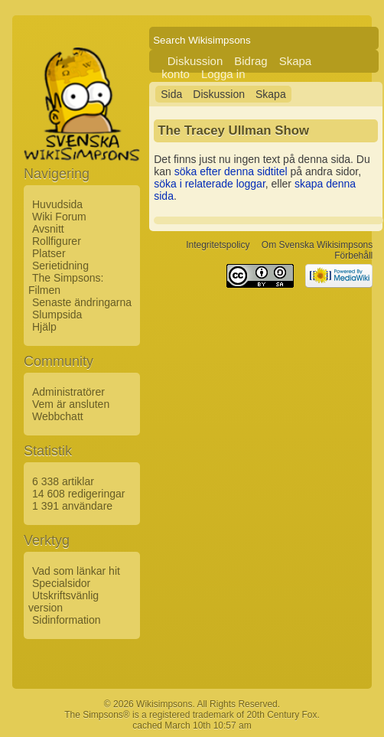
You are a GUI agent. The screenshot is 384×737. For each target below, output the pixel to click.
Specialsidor (61, 583)
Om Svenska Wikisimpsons (317, 245)
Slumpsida (57, 314)
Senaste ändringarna (82, 302)
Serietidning (60, 265)
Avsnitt (48, 229)
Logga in (223, 73)
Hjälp (44, 327)
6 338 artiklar (63, 481)
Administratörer (68, 392)
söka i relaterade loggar (209, 184)
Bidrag (250, 60)
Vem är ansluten (70, 404)
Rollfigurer (56, 241)
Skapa (270, 94)
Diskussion (195, 60)
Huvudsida (57, 204)
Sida (171, 94)
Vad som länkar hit (76, 571)
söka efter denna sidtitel (231, 171)
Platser (49, 253)
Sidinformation (66, 620)
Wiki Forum (59, 216)
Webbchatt (57, 416)
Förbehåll (353, 255)
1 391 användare (72, 506)
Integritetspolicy (217, 245)
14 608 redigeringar (78, 494)
